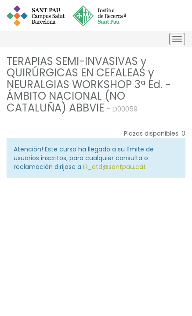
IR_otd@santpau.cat (114, 166)
